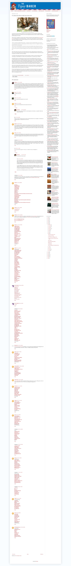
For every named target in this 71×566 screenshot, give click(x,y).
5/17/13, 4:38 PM (19, 103)
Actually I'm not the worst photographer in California (55, 203)
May (49, 233)
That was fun (49, 240)
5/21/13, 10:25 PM (20, 158)
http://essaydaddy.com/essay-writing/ (34, 177)
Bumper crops (50, 242)
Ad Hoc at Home (49, 82)
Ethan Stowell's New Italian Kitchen (51, 75)
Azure (15, 97)
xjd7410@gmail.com (17, 527)
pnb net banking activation (17, 297)
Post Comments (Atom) (18, 555)
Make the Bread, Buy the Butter (20, 10)
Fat (47, 110)
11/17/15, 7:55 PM (19, 224)
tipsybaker (18, 109)
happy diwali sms (16, 286)
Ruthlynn (15, 82)
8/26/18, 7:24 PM (19, 498)
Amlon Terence (16, 379)
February (49, 249)
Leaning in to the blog (51, 235)
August (49, 229)
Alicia (15, 132)
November (49, 226)
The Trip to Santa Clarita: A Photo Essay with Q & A (55, 168)
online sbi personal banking (17, 294)
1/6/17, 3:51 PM (21, 379)
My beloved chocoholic (55, 179)
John (15, 414)
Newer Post (13, 554)
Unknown (15, 182)
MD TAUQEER (16, 285)
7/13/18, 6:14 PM (20, 472)
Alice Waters (55, 130)
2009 (48, 255)
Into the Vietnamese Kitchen (50, 98)
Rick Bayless (57, 96)
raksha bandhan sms (17, 293)
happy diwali (16, 287)
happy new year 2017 (17, 289)
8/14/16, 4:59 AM (20, 308)
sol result (15, 298)
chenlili (15, 498)
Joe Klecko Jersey (16, 209)
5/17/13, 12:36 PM (19, 82)
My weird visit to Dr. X (55, 162)
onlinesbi (15, 304)
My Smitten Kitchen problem (51, 241)
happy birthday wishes (17, 295)
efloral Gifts (16, 345)
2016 (48, 220)
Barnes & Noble (49, 30)
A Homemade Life (49, 105)
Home (12, 10)
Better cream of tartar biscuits (55, 209)
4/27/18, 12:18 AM (20, 444)
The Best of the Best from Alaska (51, 134)
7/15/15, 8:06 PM (19, 182)
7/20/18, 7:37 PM (20, 486)
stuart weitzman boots (20, 216)
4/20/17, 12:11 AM (19, 400)
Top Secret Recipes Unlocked (51, 87)
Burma (48, 49)
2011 (48, 253)
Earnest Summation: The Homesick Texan (53, 245)
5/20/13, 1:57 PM (18, 148)
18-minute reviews (55, 10)
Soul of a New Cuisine (50, 63)
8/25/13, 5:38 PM (20, 175)
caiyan (15, 351)
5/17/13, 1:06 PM (18, 92)
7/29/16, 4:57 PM (21, 285)
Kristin (15, 103)
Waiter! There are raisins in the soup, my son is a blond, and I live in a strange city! (55, 198)
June (49, 232)
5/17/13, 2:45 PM (18, 97)
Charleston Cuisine (49, 122)
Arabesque (48, 125)
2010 (48, 254)
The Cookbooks (34, 10)
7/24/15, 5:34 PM (19, 207)
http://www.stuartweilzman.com (18, 220)
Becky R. (15, 123)
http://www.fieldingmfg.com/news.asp (19, 218)
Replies (16, 152)
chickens (28, 75)
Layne (15, 92)
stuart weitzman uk (34, 216)
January (49, 250)
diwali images (16, 288)
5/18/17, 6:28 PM (18, 414)
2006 (48, 258)
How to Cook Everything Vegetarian (51, 112)
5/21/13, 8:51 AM (23, 154)
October (49, 227)
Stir (47, 79)
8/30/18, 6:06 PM (18, 512)
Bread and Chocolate (50, 54)
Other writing (47, 10)
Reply (15, 89)
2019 (48, 217)
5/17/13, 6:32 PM (18, 117)
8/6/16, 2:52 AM (21, 303)
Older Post (41, 554)
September (49, 228)
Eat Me (48, 120)
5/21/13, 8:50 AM (23, 109)
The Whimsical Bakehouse (50, 128)
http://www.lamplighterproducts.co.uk (19, 219)
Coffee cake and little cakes (51, 234)
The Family (28, 10)
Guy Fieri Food (49, 68)
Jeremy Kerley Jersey (17, 208)
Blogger (37, 561)
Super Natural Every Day (50, 66)
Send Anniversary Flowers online (18, 346)
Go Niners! (53, 185)
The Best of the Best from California (52, 61)
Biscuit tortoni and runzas (55, 156)
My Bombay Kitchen (50, 150)
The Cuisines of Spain (50, 56)
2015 (48, 221)
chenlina (15, 400)
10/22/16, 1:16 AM (18, 351)
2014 (48, 222)
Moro (48, 88)
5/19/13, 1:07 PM (18, 132)
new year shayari (16, 290)
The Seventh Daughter (50, 146)
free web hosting (16, 296)
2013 (48, 223)
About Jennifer (41, 10)
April (49, 246)
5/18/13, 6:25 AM (19, 123)
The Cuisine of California (50, 138)
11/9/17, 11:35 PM (20, 429)
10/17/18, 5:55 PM (22, 527)
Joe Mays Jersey (16, 210)
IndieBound (48, 31)
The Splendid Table (49, 117)
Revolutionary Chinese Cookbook (51, 140)
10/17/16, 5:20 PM (20, 345)
